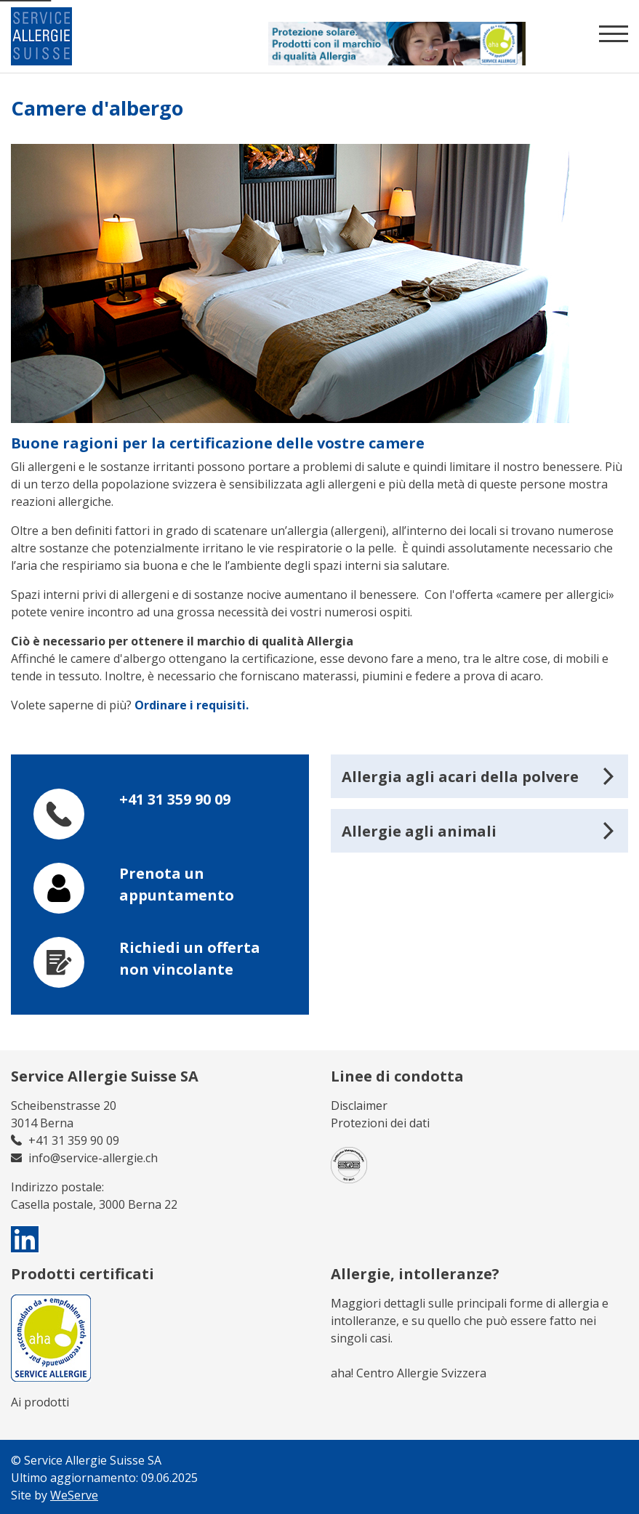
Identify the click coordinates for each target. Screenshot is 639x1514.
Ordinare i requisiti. (191, 705)
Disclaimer (359, 1106)
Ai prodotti (40, 1402)
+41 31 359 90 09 (174, 799)
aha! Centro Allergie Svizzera (408, 1373)
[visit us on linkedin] (25, 1239)
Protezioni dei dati (380, 1123)
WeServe (74, 1495)
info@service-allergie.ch (93, 1158)
